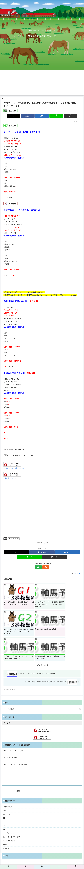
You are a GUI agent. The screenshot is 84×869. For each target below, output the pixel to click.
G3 (5, 538)
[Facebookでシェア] (29, 116)
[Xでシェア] (16, 116)
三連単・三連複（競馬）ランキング (14, 468)
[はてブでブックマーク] (42, 116)
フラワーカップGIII (14, 538)
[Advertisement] (42, 83)
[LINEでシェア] (55, 116)
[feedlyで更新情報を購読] (40, 567)
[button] (68, 116)
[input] (42, 676)
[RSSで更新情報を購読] (44, 567)
